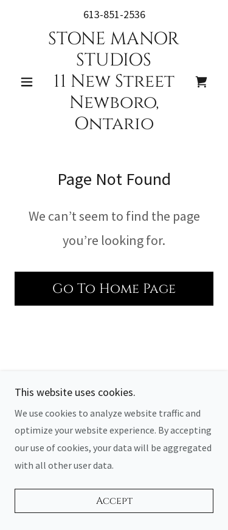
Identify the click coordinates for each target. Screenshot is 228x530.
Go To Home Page (114, 289)
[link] (114, 82)
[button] (29, 82)
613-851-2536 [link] (114, 14)
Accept (114, 501)
